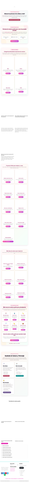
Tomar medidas (23, 315)
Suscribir (21, 467)
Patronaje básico (14, 325)
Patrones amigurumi (14, 478)
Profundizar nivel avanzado (7, 392)
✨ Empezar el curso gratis (14, 340)
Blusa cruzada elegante (20, 279)
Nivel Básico (5, 366)
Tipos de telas (14, 315)
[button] (14, 6)
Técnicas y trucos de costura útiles (20, 421)
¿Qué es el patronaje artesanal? (7, 452)
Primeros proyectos (23, 325)
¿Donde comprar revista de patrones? (7, 457)
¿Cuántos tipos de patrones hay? (7, 450)
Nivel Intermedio (19, 366)
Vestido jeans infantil (8, 293)
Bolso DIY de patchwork (8, 279)
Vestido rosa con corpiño (21, 292)
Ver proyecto (8, 268)
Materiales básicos (6, 315)
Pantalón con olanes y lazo (21, 263)
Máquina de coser (6, 325)
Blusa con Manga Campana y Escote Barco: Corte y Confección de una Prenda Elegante (21, 116)
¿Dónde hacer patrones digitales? (7, 455)
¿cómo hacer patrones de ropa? (7, 447)
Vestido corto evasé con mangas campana (8, 264)
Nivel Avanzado (6, 382)
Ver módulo (6, 319)
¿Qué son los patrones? (6, 445)
